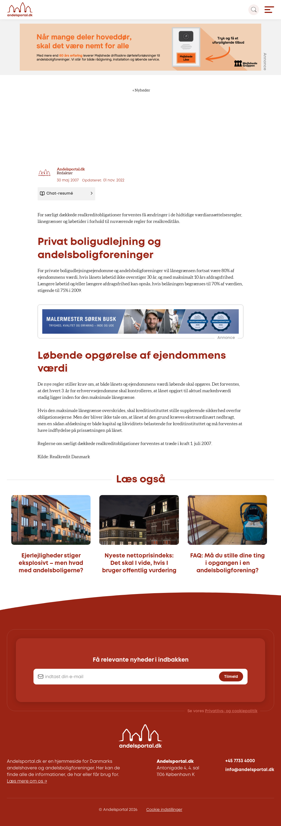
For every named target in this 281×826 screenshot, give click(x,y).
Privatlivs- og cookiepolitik (231, 711)
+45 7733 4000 (240, 761)
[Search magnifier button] (253, 9)
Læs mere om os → (27, 781)
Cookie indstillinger (164, 809)
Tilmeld (231, 676)
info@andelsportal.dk (249, 770)
